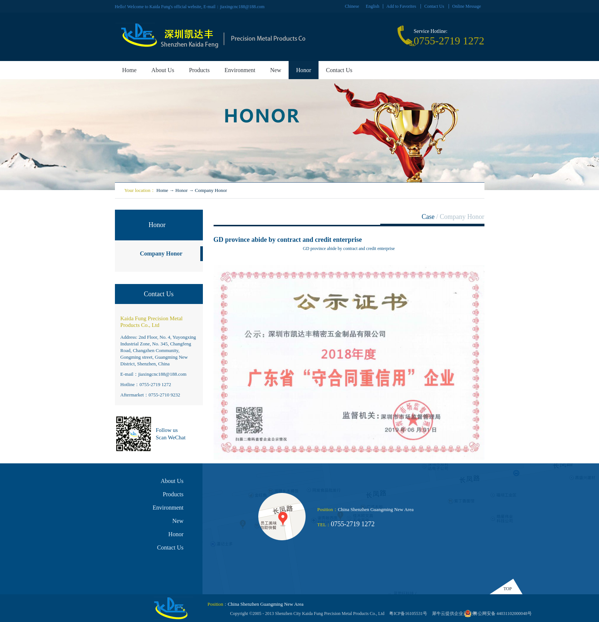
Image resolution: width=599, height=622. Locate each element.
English (373, 6)
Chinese (352, 6)
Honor (182, 190)
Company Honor (211, 190)
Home (129, 70)
